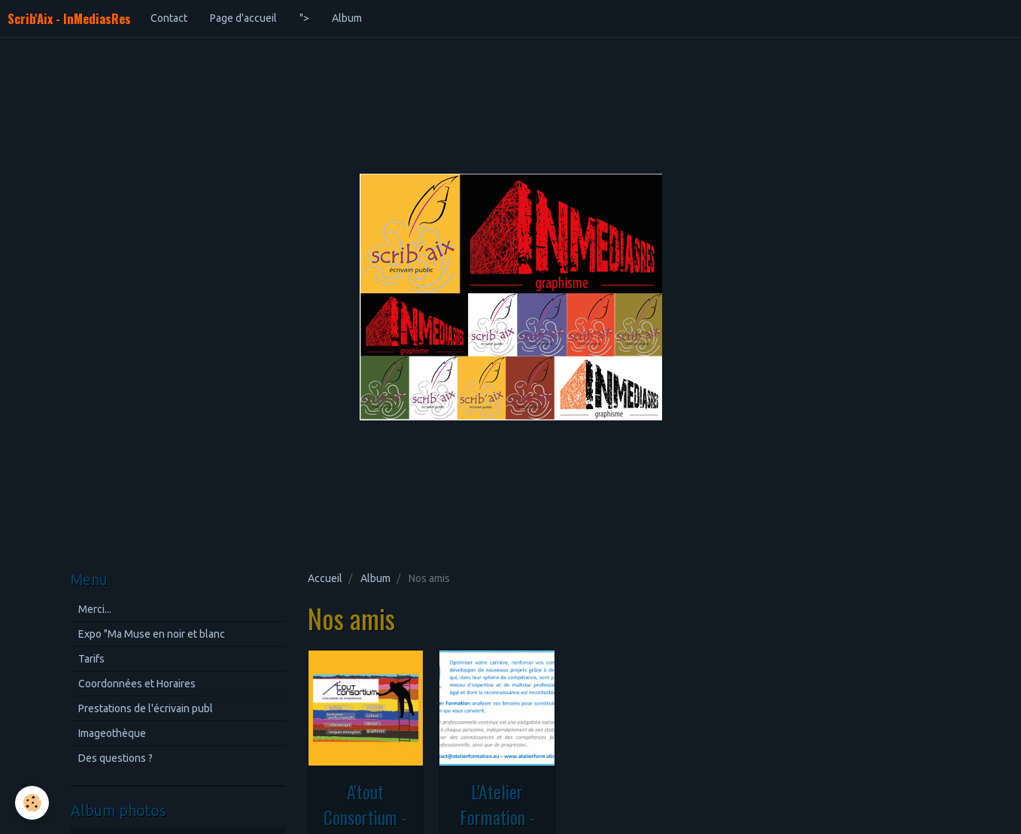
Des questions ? (115, 758)
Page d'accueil (243, 18)
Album (347, 18)
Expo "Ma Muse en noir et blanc (151, 634)
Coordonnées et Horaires (137, 684)
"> (304, 18)
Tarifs (91, 659)
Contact (168, 18)
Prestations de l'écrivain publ (145, 708)
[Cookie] (32, 803)
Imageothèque (112, 733)
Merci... (94, 609)
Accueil (325, 578)
